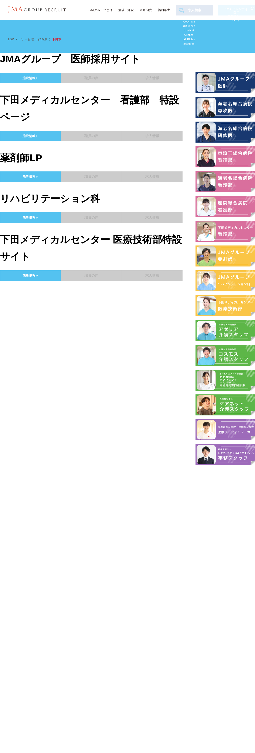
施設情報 (30, 78)
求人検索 (191, 10)
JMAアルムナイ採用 (237, 10)
